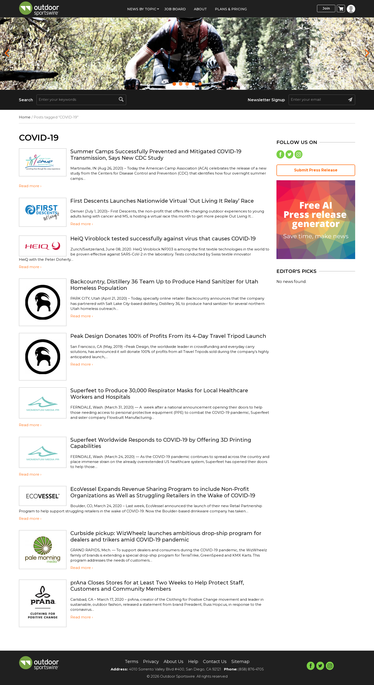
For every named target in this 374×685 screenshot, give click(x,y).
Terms (127, 661)
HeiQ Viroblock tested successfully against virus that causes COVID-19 (168, 248)
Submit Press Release (316, 171)
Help (193, 661)
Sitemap (244, 661)
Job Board (175, 9)
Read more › (30, 186)
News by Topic (141, 9)
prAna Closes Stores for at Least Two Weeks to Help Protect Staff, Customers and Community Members (164, 599)
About (200, 9)
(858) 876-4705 (251, 669)
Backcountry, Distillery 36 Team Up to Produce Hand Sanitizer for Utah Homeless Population (164, 292)
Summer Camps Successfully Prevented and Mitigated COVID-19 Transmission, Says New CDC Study (163, 154)
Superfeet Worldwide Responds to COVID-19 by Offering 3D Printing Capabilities (169, 450)
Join (323, 8)
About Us (172, 661)
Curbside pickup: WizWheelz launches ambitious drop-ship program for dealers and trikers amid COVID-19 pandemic (169, 550)
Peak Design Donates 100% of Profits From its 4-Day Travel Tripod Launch (165, 346)
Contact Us (217, 661)
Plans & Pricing (231, 9)
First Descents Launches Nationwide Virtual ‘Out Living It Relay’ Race (162, 203)
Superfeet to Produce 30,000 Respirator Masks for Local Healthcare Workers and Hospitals (167, 401)
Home (25, 117)
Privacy (148, 661)
